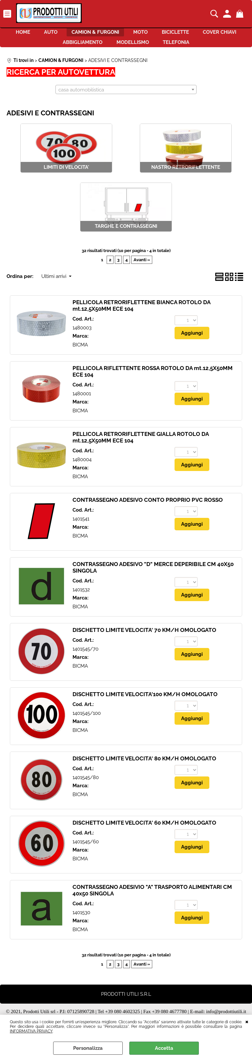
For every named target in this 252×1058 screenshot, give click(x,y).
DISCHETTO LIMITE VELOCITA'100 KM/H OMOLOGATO (145, 702)
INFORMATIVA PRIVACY (31, 1031)
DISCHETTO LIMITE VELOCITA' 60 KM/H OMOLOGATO (144, 830)
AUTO (69, 34)
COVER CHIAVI (47, 48)
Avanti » (142, 267)
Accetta (164, 1048)
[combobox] (126, 97)
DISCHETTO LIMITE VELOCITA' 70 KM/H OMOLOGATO (144, 638)
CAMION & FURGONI (119, 34)
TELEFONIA (208, 48)
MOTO (170, 34)
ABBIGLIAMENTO (103, 48)
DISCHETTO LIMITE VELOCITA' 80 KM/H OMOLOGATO (144, 766)
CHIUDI (247, 1021)
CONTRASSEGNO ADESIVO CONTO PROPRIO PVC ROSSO (148, 507)
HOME (35, 34)
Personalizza (88, 1048)
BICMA (80, 352)
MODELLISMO (159, 48)
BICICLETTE (210, 34)
